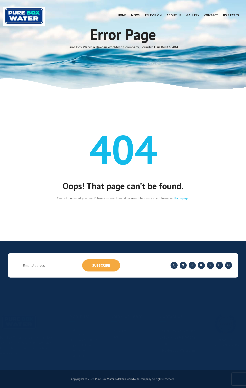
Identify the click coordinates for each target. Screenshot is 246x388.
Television (153, 15)
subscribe (101, 265)
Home (122, 15)
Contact (211, 15)
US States (231, 15)
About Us (173, 15)
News (135, 15)
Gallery (192, 15)
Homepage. (181, 198)
